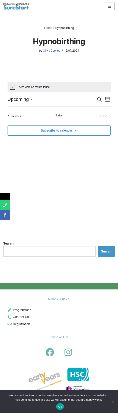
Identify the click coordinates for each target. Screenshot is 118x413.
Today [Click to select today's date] (58, 115)
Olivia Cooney (51, 50)
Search (8, 243)
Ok (60, 406)
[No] (112, 401)
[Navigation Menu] (110, 6)
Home (48, 28)
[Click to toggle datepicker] (20, 99)
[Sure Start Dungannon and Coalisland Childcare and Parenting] (16, 6)
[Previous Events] (14, 116)
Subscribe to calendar (56, 130)
